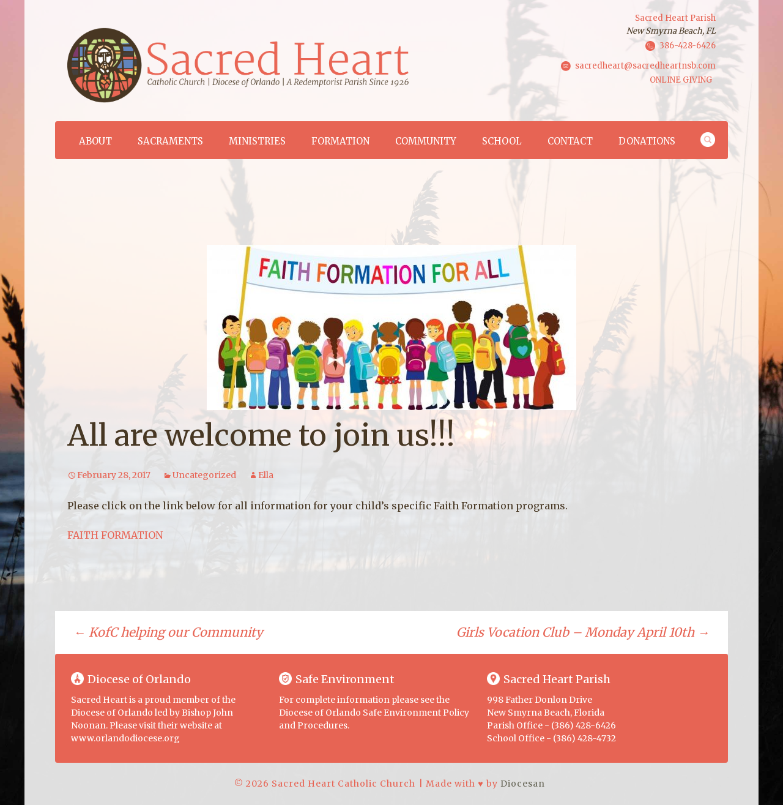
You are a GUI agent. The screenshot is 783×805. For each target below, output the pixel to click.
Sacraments (170, 141)
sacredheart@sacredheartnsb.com (645, 65)
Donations (646, 141)
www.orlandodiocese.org (125, 738)
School (502, 141)
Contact (570, 141)
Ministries (257, 141)
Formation (340, 141)
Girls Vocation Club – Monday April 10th (583, 632)
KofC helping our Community (168, 632)
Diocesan (522, 783)
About (95, 141)
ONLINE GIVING (681, 80)
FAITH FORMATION (115, 535)
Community (425, 141)
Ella (265, 475)
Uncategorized (204, 475)
